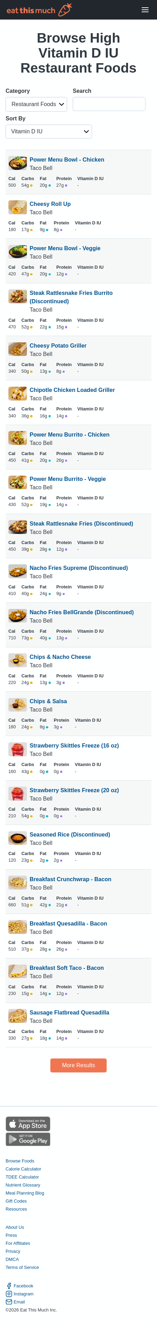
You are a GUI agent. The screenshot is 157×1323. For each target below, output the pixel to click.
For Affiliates (18, 1243)
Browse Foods (20, 1161)
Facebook (19, 1286)
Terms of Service (22, 1267)
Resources (16, 1209)
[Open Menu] (145, 10)
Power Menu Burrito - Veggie (68, 479)
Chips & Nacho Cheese (60, 657)
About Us (15, 1227)
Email (15, 1302)
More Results (78, 1065)
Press (11, 1235)
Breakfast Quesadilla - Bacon (68, 924)
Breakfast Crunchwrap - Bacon (71, 879)
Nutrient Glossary (23, 1185)
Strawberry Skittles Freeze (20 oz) (74, 790)
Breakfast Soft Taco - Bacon (67, 968)
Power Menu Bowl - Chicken (67, 160)
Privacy (13, 1251)
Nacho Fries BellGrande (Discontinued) (82, 612)
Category (18, 91)
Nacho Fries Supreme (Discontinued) (79, 568)
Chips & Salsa (48, 701)
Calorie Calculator (23, 1169)
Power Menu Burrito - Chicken (69, 435)
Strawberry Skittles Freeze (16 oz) (74, 746)
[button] (36, 104)
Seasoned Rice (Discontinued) (70, 835)
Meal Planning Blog (25, 1193)
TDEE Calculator (22, 1177)
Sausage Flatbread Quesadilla (69, 1013)
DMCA (12, 1259)
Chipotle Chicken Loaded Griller (72, 390)
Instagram (20, 1294)
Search (82, 91)
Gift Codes (16, 1201)
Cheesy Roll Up (50, 204)
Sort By (16, 118)
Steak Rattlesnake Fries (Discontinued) (81, 524)
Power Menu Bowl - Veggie (65, 248)
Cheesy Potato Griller (58, 346)
